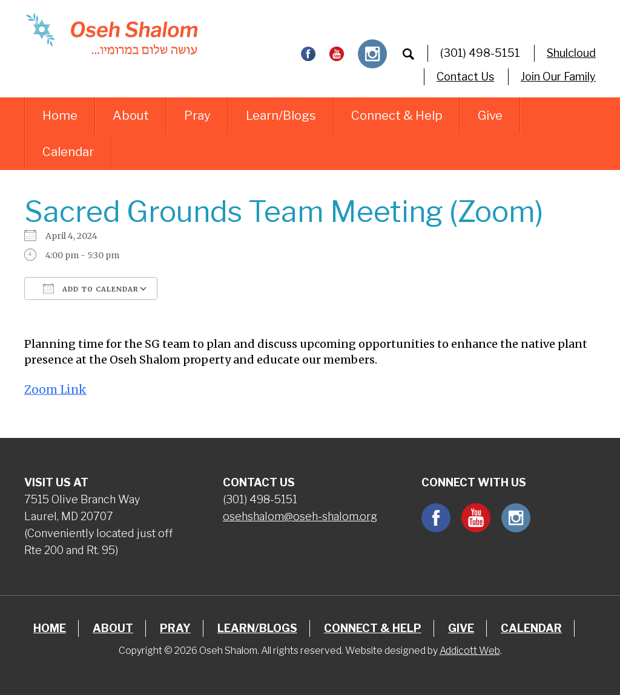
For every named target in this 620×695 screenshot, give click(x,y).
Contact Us (465, 76)
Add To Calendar (91, 288)
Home (60, 115)
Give (490, 115)
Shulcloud (571, 53)
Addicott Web (470, 650)
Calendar (68, 152)
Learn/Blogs (281, 115)
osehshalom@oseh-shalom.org (300, 516)
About (131, 115)
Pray (197, 115)
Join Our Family (558, 76)
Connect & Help (397, 115)
